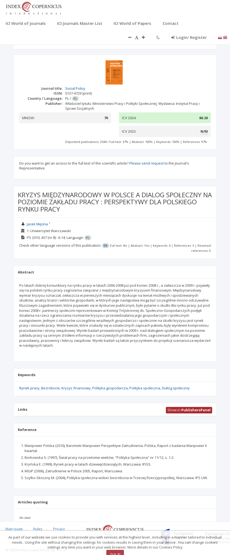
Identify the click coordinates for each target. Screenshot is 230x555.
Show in (189, 409)
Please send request (146, 163)
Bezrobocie (50, 388)
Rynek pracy (29, 388)
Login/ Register (189, 37)
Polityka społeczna (144, 388)
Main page (14, 528)
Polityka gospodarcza (110, 388)
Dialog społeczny (176, 388)
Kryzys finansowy (76, 388)
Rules (37, 528)
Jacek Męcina (37, 224)
